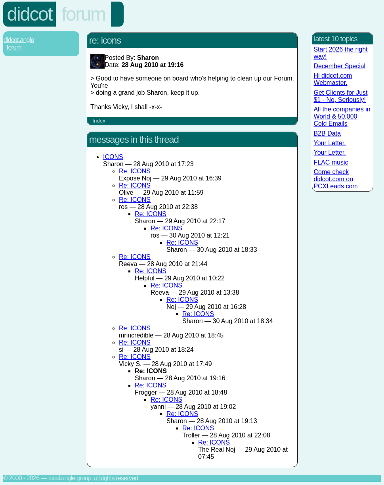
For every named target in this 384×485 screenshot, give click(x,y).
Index (98, 121)
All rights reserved (116, 478)
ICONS (113, 156)
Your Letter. (329, 143)
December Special (339, 66)
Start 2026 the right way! (340, 53)
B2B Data (326, 133)
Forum (83, 14)
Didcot (29, 14)
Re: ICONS (135, 171)
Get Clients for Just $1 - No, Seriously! (340, 96)
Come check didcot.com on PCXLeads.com (335, 179)
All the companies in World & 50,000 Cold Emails (341, 116)
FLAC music (330, 162)
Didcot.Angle (19, 39)
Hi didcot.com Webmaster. (332, 79)
